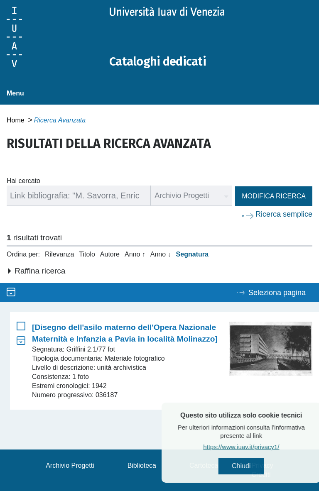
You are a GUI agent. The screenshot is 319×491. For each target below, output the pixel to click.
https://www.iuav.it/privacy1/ (257, 447)
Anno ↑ (135, 254)
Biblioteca (142, 465)
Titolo (87, 254)
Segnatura (192, 254)
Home (16, 120)
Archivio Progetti (70, 465)
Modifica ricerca (274, 196)
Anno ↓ (160, 254)
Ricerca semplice (283, 214)
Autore (110, 254)
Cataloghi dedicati (159, 61)
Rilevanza (59, 254)
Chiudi (257, 466)
